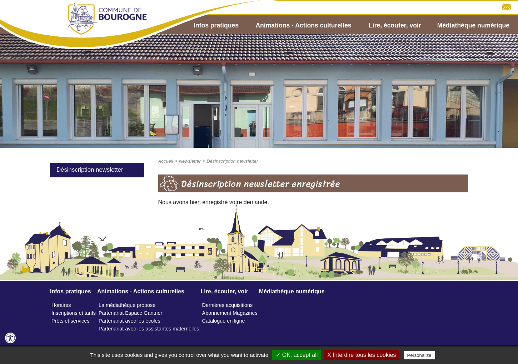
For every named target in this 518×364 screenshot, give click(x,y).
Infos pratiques (216, 25)
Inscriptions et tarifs (73, 313)
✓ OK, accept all (297, 355)
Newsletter (190, 161)
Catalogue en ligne (223, 321)
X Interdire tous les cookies (361, 355)
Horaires (61, 305)
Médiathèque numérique (473, 25)
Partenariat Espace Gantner (130, 313)
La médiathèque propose (127, 305)
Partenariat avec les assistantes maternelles (149, 329)
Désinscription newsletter (89, 169)
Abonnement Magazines (230, 313)
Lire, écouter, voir (395, 25)
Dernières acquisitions (227, 305)
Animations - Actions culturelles (303, 25)
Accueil (165, 161)
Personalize (419, 355)
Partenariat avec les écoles (129, 321)
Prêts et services (70, 321)
